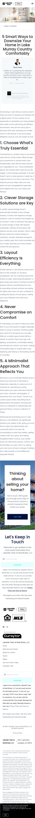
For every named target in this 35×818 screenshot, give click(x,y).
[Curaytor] (12, 638)
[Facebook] (3, 627)
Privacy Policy (17, 733)
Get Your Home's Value (10, 662)
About (5, 646)
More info (12, 810)
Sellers (5, 659)
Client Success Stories (10, 649)
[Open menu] (32, 3)
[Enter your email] (19, 559)
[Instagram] (7, 627)
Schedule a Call (8, 666)
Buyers (5, 656)
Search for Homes (9, 652)
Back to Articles (10, 26)
